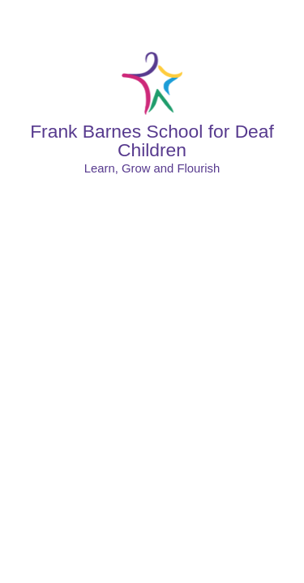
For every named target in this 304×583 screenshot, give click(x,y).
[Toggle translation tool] (241, 20)
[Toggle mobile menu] (284, 20)
